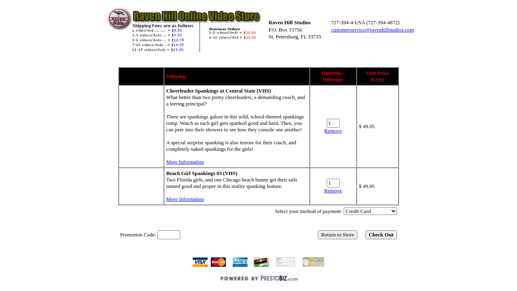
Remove (333, 131)
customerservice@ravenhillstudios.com (372, 30)
